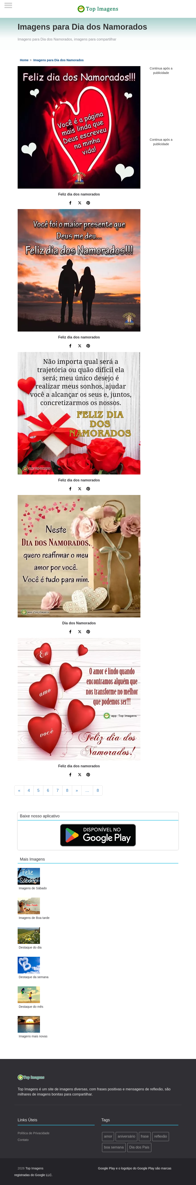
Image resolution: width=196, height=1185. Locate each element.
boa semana (114, 1147)
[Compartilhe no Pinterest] (88, 203)
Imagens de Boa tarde (34, 918)
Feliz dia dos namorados (79, 194)
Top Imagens (34, 1168)
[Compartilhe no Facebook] (71, 203)
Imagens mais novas (33, 1036)
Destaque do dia (30, 947)
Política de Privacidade (33, 1133)
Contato (23, 1140)
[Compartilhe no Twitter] (79, 203)
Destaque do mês (31, 1006)
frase (145, 1136)
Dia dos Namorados (79, 623)
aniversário (126, 1136)
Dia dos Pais (139, 1147)
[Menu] (8, 4)
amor (108, 1136)
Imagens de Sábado (33, 888)
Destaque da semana (33, 977)
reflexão (160, 1136)
